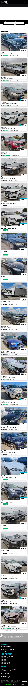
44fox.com (21, 684)
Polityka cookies (5, 648)
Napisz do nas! (11, 684)
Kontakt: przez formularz (7, 678)
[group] (14, 13)
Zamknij (24, 681)
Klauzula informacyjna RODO (8, 649)
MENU (2, 5)
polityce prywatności (14, 682)
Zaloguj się (24, 2)
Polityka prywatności (6, 646)
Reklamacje (3, 651)
